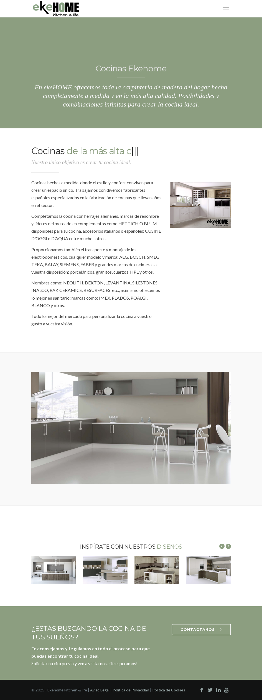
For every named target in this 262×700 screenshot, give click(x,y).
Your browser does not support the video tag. (131, 428)
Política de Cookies (168, 690)
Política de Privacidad (131, 690)
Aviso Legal (100, 690)
